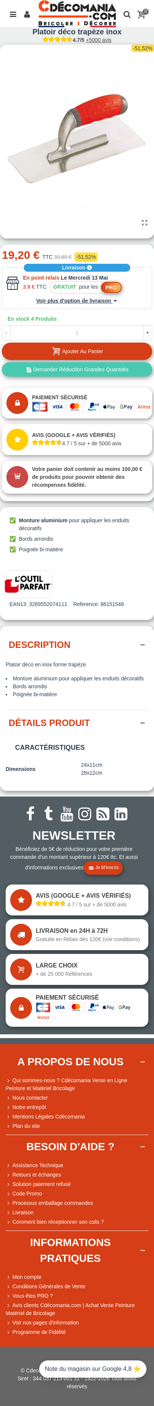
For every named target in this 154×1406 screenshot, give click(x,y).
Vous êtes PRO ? (32, 1296)
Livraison (77, 268)
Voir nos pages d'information (42, 1323)
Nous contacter (27, 1098)
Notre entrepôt (26, 1107)
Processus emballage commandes (49, 1203)
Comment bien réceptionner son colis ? (55, 1222)
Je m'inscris (103, 868)
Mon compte (23, 1277)
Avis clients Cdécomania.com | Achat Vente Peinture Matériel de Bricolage (70, 1308)
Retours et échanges (33, 1175)
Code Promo (24, 1194)
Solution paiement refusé (38, 1184)
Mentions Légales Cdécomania (45, 1117)
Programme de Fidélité (36, 1332)
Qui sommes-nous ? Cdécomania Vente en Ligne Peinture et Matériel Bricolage (66, 1084)
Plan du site (23, 1126)
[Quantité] (77, 332)
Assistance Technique (34, 1165)
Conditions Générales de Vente (45, 1287)
